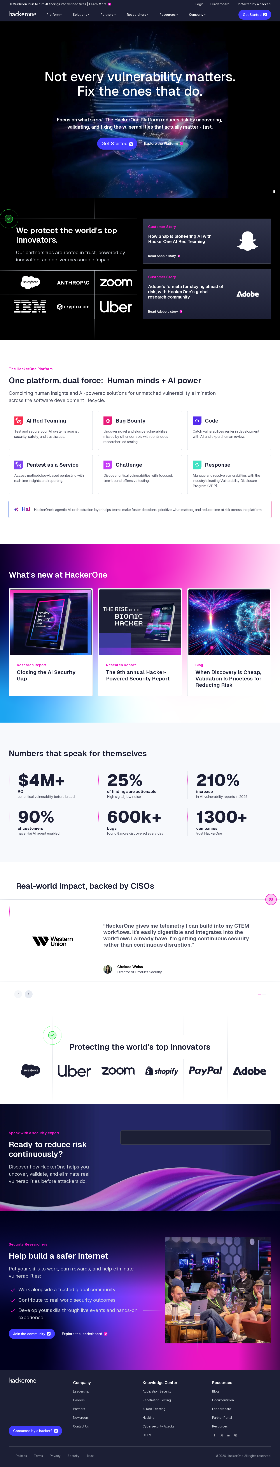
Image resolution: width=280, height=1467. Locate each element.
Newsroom (81, 1417)
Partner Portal (222, 1417)
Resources (167, 14)
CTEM (147, 1435)
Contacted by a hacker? (253, 4)
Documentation (223, 1400)
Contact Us (81, 1426)
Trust (90, 1456)
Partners (107, 14)
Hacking (148, 1417)
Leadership (81, 1391)
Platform (53, 14)
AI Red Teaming (154, 1409)
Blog (215, 1391)
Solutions (80, 14)
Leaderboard (219, 4)
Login (199, 4)
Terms (38, 1456)
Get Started (252, 14)
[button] (259, 994)
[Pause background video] (273, 191)
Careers (79, 1400)
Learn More (98, 4)
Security (73, 1456)
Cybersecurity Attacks (158, 1426)
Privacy (55, 1456)
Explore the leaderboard (82, 1334)
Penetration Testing (157, 1400)
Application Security (157, 1391)
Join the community (29, 1334)
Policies (21, 1456)
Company (196, 14)
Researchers (136, 14)
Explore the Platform (161, 143)
